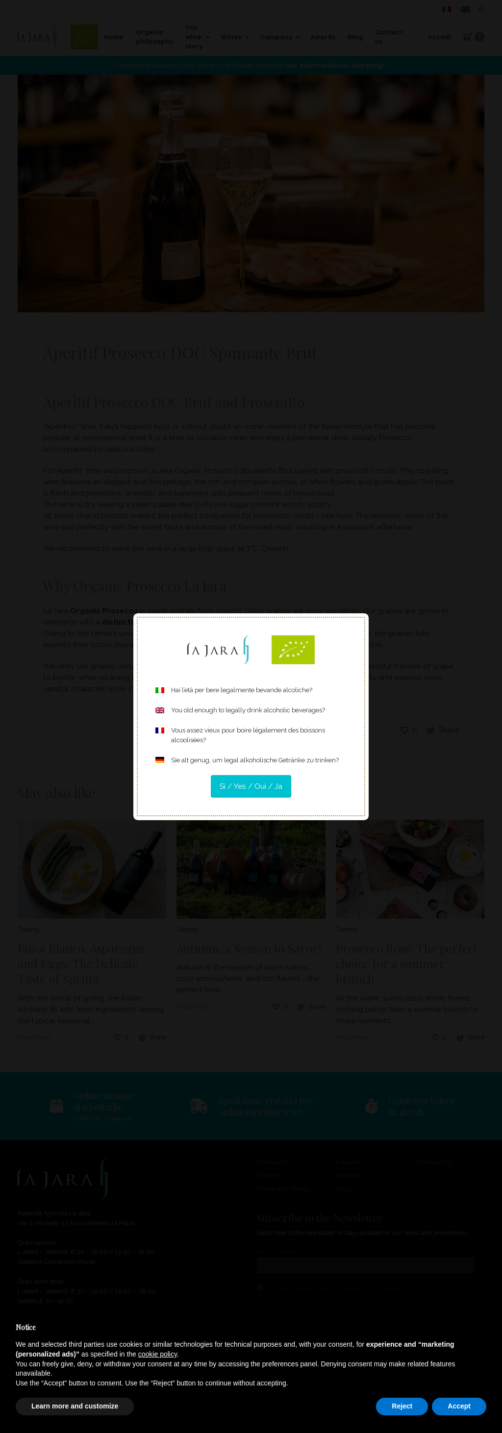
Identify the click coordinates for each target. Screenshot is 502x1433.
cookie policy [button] (157, 1354)
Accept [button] (459, 1406)
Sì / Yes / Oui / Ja (251, 786)
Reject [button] (402, 1406)
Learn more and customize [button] (74, 1406)
